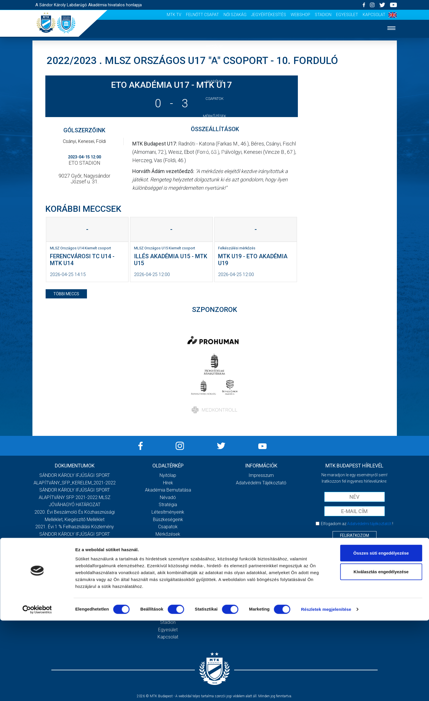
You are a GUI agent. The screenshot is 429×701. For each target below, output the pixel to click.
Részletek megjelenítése (326, 689)
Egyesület (347, 14)
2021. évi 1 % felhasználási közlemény (74, 526)
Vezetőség (215, 186)
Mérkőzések (214, 116)
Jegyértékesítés (268, 14)
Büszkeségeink (168, 519)
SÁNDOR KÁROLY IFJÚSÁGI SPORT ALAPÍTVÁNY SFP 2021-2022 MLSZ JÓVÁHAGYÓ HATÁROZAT (74, 497)
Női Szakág (235, 14)
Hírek (214, 64)
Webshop (300, 14)
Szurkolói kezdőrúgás (168, 563)
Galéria (214, 133)
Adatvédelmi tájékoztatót (369, 523)
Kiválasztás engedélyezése (381, 652)
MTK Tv (174, 14)
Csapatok (214, 98)
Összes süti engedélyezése (381, 633)
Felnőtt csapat (202, 14)
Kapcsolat (374, 14)
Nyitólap (214, 46)
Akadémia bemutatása (168, 490)
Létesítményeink (168, 512)
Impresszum (261, 475)
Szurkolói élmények (214, 168)
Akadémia (215, 81)
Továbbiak (75, 588)
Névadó (168, 497)
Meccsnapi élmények (168, 556)
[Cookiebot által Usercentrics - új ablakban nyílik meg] (37, 690)
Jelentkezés (214, 151)
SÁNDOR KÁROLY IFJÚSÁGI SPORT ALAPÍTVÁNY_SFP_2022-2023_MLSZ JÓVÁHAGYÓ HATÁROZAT (75, 556)
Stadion (323, 14)
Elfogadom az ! (357, 523)
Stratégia (168, 504)
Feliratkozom (354, 535)
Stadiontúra (168, 571)
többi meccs (66, 294)
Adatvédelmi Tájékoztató (261, 483)
